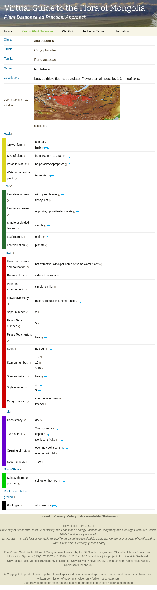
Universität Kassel (137, 560)
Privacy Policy (65, 516)
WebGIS (67, 31)
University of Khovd (83, 560)
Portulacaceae (45, 60)
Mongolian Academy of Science (49, 560)
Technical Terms (93, 31)
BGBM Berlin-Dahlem (111, 560)
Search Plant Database (37, 31)
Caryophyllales (45, 50)
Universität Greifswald (135, 556)
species (39, 125)
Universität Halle (17, 560)
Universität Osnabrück (78, 565)
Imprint (44, 516)
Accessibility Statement (99, 516)
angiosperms (44, 41)
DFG (87, 552)
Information (121, 31)
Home (8, 31)
